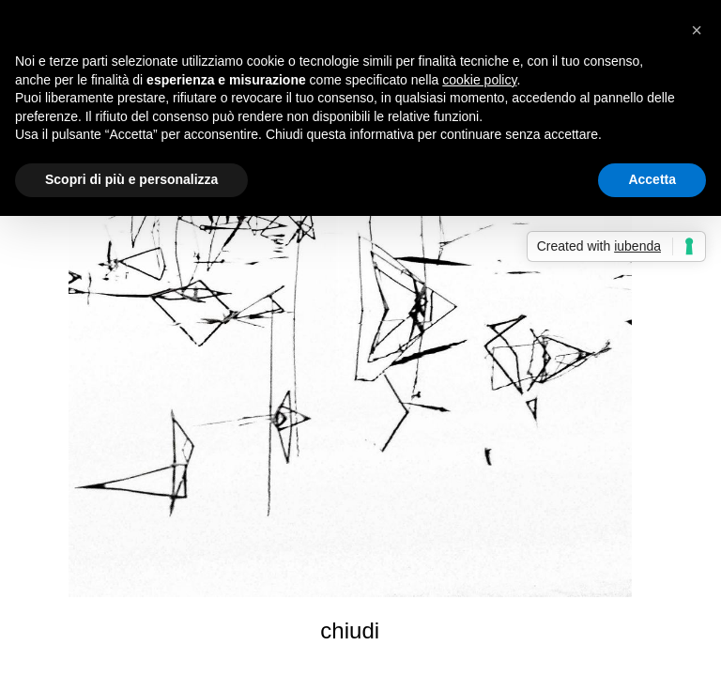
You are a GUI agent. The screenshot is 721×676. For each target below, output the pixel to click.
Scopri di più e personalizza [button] (131, 179)
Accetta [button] (652, 179)
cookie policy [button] (479, 79)
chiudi (349, 630)
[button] (697, 30)
